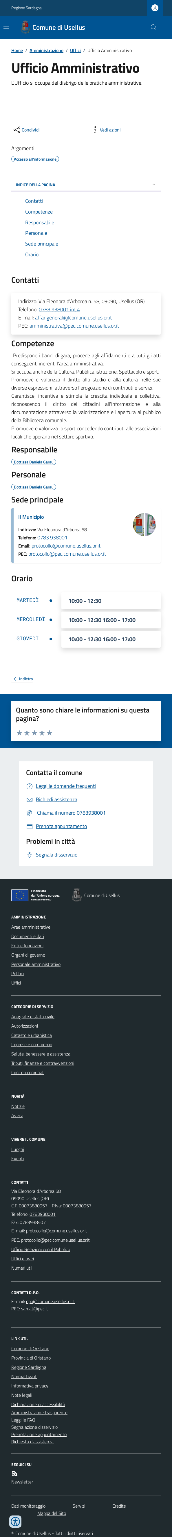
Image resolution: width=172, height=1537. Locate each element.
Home (17, 50)
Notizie (18, 1106)
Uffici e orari (22, 1258)
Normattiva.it (24, 1376)
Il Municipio (31, 517)
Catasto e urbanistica (31, 1035)
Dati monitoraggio (28, 1505)
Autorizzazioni (24, 1025)
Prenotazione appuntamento (39, 1434)
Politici (17, 973)
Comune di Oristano (30, 1348)
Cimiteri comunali (27, 1072)
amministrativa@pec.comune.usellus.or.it (74, 326)
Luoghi (17, 1149)
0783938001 (43, 1214)
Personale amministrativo (36, 964)
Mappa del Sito (51, 1513)
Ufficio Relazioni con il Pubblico (40, 1249)
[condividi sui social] (26, 129)
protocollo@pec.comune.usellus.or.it (67, 554)
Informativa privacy (29, 1385)
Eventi (17, 1158)
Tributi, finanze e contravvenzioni (42, 1063)
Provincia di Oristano (31, 1357)
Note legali (21, 1395)
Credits (119, 1505)
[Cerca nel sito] (151, 27)
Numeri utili (22, 1267)
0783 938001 (52, 537)
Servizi (79, 1505)
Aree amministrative (30, 926)
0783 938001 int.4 (59, 309)
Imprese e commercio (31, 1044)
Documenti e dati (27, 936)
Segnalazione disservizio (34, 1427)
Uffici (75, 50)
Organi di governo (28, 954)
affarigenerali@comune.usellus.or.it (73, 317)
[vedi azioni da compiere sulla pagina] (105, 129)
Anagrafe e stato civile (32, 1016)
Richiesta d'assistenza (32, 1441)
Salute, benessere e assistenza (40, 1053)
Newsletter (22, 1481)
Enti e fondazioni (27, 945)
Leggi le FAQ (23, 1419)
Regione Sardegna (26, 8)
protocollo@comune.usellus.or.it (66, 546)
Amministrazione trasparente (39, 1412)
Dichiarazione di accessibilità (38, 1404)
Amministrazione (46, 50)
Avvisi (17, 1115)
